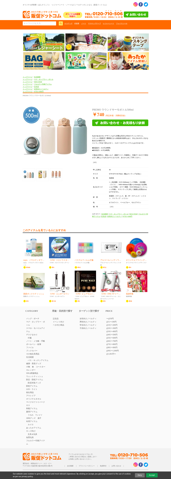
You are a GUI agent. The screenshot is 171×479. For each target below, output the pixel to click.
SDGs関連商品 (32, 373)
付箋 (30, 338)
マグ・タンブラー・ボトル (43, 79)
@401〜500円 (111, 335)
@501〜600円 (111, 338)
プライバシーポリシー (87, 466)
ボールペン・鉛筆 (33, 344)
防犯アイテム (31, 386)
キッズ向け (31, 431)
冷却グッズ (31, 418)
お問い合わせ (116, 466)
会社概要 (70, 466)
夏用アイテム (31, 412)
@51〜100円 (111, 322)
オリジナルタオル (33, 399)
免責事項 (103, 466)
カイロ (30, 425)
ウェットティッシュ (34, 376)
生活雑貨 (37, 77)
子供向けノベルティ (88, 328)
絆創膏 (76, 23)
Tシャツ (38, 415)
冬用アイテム (31, 421)
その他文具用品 (32, 354)
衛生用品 (30, 392)
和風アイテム (31, 409)
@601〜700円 (111, 341)
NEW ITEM (38, 82)
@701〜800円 (39, 91)
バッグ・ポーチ (32, 319)
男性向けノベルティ (88, 322)
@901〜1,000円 (112, 351)
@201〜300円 (111, 328)
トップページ (27, 77)
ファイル (30, 348)
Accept (152, 475)
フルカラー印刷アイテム (43, 84)
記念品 (36, 87)
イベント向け (58, 322)
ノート (83, 23)
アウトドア (31, 396)
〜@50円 (110, 319)
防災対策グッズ (34, 383)
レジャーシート (108, 23)
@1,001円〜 (111, 354)
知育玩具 (30, 437)
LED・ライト (31, 389)
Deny (140, 475)
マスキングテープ (94, 23)
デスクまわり (31, 335)
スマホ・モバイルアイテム (35, 329)
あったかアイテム (33, 428)
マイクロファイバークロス (35, 403)
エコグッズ (68, 23)
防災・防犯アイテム (34, 380)
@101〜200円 (111, 325)
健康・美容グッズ (33, 364)
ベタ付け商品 (58, 325)
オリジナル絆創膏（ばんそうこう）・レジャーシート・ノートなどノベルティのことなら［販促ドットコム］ (65, 5)
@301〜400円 (111, 331)
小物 (28, 367)
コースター (40, 367)
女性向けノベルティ (41, 89)
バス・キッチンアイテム (38, 360)
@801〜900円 (111, 348)
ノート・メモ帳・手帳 (35, 341)
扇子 (39, 418)
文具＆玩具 (32, 434)
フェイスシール (121, 23)
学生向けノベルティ (88, 325)
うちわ (30, 415)
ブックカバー (31, 351)
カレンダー (31, 370)
